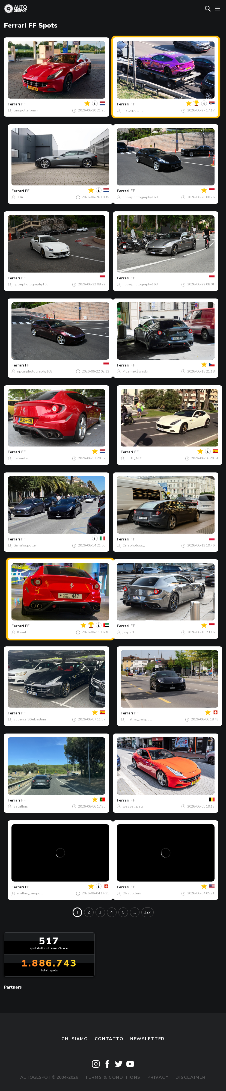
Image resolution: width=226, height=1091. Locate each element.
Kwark (22, 632)
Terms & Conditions (113, 1077)
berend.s (20, 458)
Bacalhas (20, 806)
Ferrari (14, 104)
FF (23, 104)
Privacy (158, 1077)
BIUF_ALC (134, 458)
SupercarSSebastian (29, 719)
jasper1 (129, 632)
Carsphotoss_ (134, 545)
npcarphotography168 (140, 197)
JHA (20, 197)
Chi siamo (74, 1039)
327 (147, 912)
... (134, 912)
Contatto (109, 1039)
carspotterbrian (25, 110)
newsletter (147, 1039)
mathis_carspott (139, 719)
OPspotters (132, 893)
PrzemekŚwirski (135, 371)
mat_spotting (133, 110)
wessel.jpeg (133, 806)
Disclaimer (191, 1077)
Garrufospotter (25, 545)
